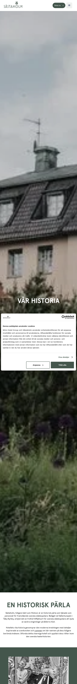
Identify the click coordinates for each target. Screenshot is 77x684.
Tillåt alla (62, 365)
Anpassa (38, 365)
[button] (59, 5)
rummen (38, 630)
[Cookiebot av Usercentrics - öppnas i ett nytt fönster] (63, 317)
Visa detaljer (63, 357)
